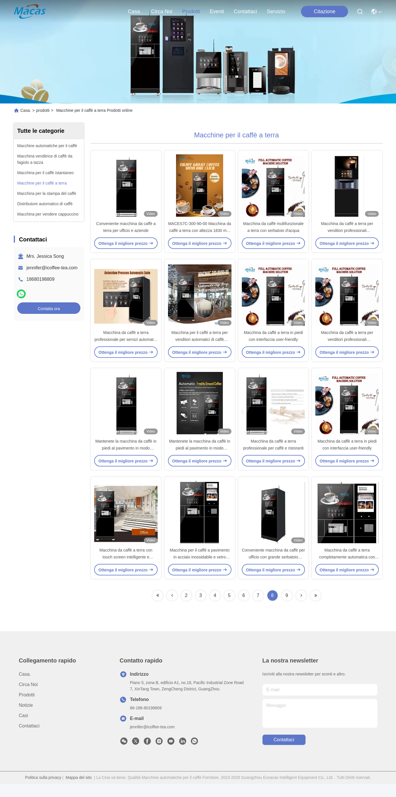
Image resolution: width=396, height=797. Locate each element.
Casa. (134, 11)
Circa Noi (161, 11)
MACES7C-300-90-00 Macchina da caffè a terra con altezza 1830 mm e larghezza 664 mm (199, 234)
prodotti (191, 11)
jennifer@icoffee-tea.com (52, 267)
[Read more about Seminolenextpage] (157, 609)
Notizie (26, 718)
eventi (217, 11)
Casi (23, 728)
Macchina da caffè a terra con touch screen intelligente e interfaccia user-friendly (125, 570)
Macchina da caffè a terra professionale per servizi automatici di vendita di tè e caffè (125, 346)
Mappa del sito (79, 790)
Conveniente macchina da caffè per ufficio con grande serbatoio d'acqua (273, 570)
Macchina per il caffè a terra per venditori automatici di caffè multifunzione (199, 346)
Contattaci (245, 11)
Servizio (276, 11)
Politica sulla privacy (43, 790)
